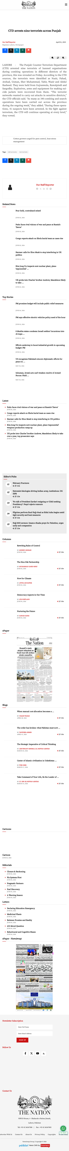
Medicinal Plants (14, 914)
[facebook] (15, 486)
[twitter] (11, 50)
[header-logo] (28, 5)
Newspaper (19, 45)
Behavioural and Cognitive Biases (21, 932)
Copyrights (52, 1134)
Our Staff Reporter (8, 42)
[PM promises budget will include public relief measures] (8, 307)
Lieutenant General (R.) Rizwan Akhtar (34, 749)
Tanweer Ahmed (25, 732)
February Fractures (21, 483)
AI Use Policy (63, 1134)
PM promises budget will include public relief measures (39, 303)
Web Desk (22, 765)
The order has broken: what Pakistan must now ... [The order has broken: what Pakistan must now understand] (38, 728)
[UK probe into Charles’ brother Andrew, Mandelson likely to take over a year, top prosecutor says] (8, 284)
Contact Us (19, 1134)
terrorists (23, 152)
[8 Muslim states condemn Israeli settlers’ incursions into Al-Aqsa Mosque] (8, 335)
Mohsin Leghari (25, 550)
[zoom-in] (63, 58)
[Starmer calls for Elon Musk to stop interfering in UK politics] (8, 256)
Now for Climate (24, 578)
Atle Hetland (24, 599)
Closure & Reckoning (16, 871)
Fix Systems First (14, 877)
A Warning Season (15, 895)
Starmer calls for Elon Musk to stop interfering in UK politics (33, 419)
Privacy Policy (40, 1134)
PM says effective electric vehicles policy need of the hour (40, 317)
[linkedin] (16, 50)
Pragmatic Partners (15, 883)
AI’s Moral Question (15, 926)
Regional (5, 45)
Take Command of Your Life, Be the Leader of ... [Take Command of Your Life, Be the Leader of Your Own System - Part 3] (38, 777)
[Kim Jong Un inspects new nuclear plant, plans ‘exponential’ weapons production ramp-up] (8, 270)
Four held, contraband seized (28, 211)
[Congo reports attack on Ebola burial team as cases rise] (8, 242)
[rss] (43, 1054)
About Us (28, 1134)
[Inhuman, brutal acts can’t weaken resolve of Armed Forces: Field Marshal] (8, 377)
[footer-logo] (34, 1105)
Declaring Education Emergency (21, 908)
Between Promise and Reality (19, 920)
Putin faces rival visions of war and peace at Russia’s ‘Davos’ (32, 407)
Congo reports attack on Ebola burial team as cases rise (39, 238)
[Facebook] (5, 50)
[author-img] (10, 549)
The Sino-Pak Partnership (28, 562)
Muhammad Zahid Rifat (28, 567)
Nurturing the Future (26, 611)
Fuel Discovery (13, 889)
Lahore (12, 45)
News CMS (33, 1145)
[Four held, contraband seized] (8, 214)
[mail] (28, 50)
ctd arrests (12, 152)
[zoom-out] (53, 58)
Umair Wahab (24, 716)
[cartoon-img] (18, 843)
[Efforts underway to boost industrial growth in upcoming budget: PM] (8, 349)
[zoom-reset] (58, 58)
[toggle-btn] (66, 4)
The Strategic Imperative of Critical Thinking (36, 744)
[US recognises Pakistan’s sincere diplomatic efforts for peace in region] (8, 363)
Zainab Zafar (24, 616)
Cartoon (6, 855)
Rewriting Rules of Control (28, 546)
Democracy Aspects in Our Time (31, 595)
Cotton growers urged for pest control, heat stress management (34, 140)
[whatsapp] (22, 50)
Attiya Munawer (25, 583)
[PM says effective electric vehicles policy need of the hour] (8, 321)
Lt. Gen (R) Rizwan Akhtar (29, 782)
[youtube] (37, 1053)
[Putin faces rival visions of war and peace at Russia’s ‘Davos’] (8, 228)
